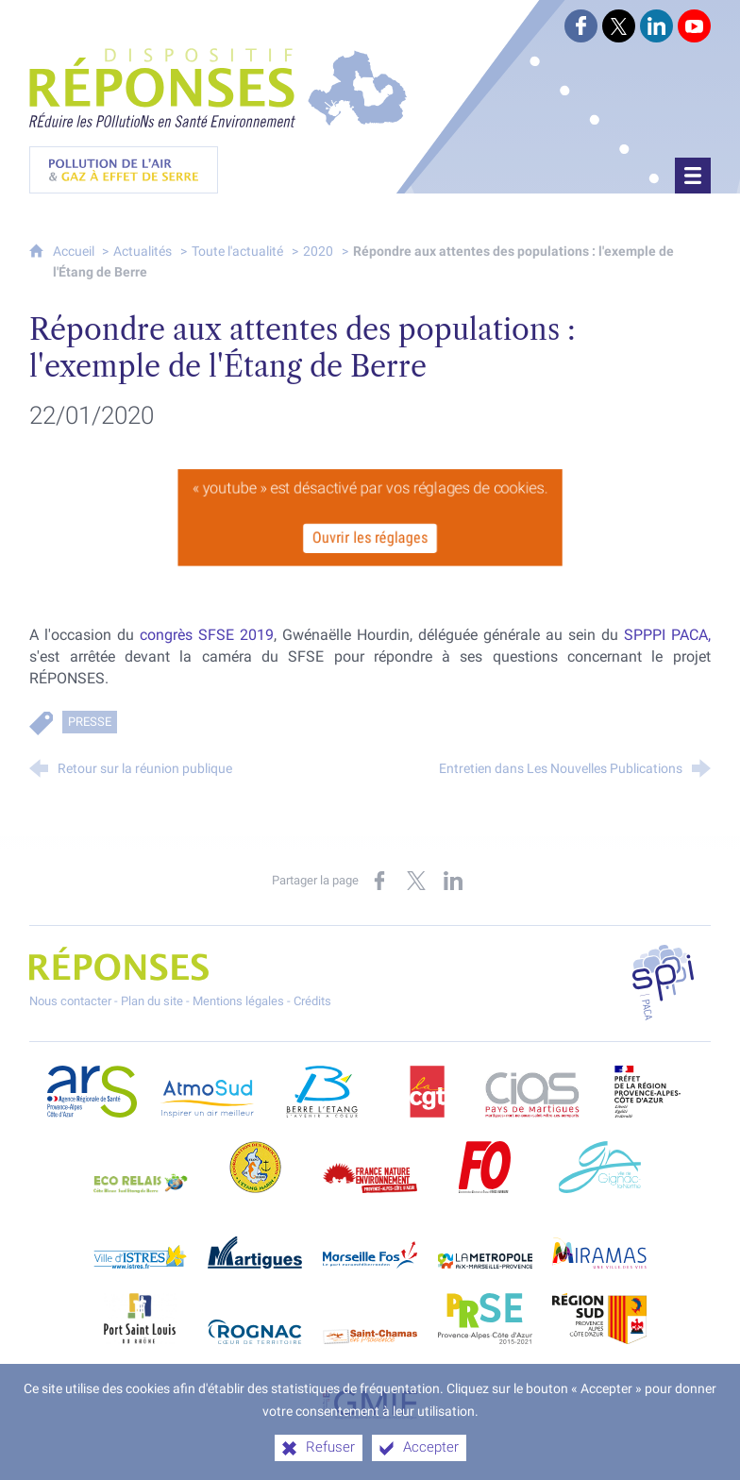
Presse (89, 722)
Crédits (312, 1001)
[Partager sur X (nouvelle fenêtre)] (416, 881)
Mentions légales (238, 1001)
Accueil (75, 252)
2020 (318, 252)
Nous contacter (70, 1001)
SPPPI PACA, (667, 635)
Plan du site (152, 1001)
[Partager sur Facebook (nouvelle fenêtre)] (379, 881)
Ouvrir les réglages (370, 538)
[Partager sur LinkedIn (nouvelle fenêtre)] (453, 881)
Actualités (142, 252)
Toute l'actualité (237, 252)
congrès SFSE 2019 (207, 635)
